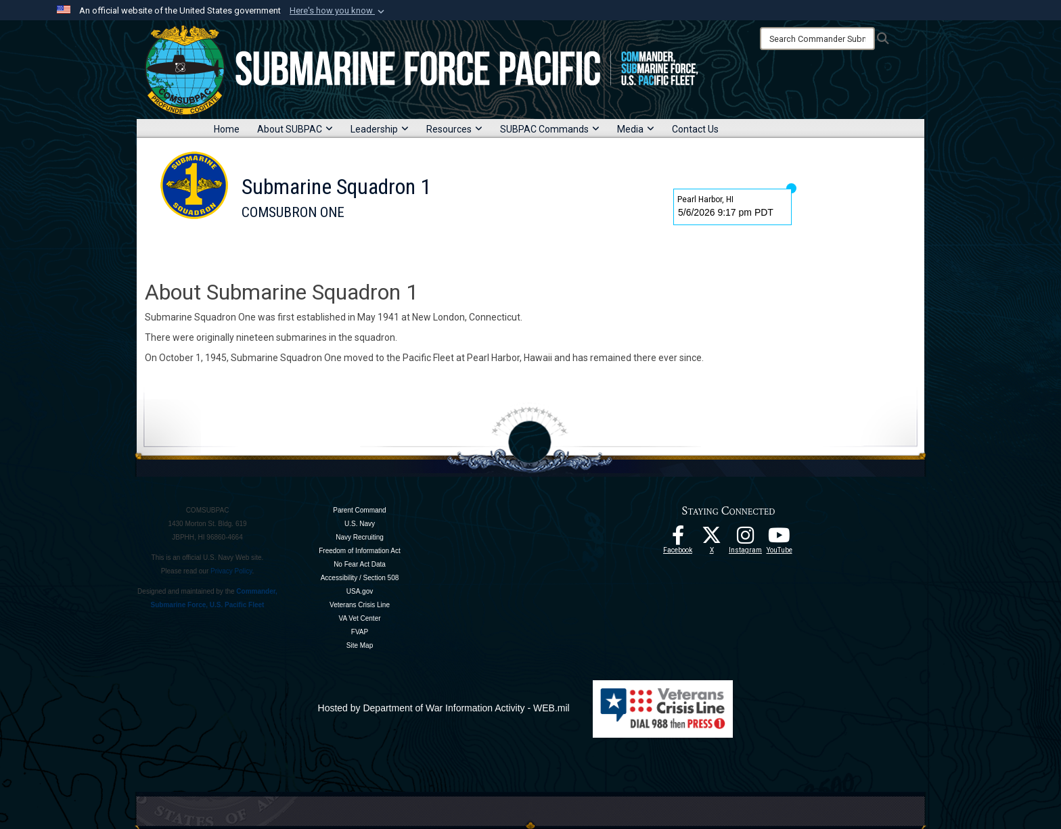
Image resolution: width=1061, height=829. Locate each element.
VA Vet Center (359, 618)
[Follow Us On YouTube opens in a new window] (779, 539)
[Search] (817, 38)
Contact (534, 245)
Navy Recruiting (360, 537)
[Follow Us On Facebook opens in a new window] (678, 539)
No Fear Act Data (360, 564)
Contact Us (695, 129)
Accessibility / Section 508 (360, 578)
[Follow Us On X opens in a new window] (712, 539)
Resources (454, 129)
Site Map (359, 645)
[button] (338, 11)
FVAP (359, 632)
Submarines (427, 245)
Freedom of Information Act (360, 550)
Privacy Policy (231, 571)
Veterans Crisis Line (360, 605)
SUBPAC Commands (550, 129)
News (485, 245)
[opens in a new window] (746, 539)
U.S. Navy (359, 523)
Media (635, 129)
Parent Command (359, 510)
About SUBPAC (295, 129)
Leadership (380, 129)
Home (227, 129)
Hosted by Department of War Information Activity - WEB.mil (444, 708)
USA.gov (359, 591)
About (299, 245)
